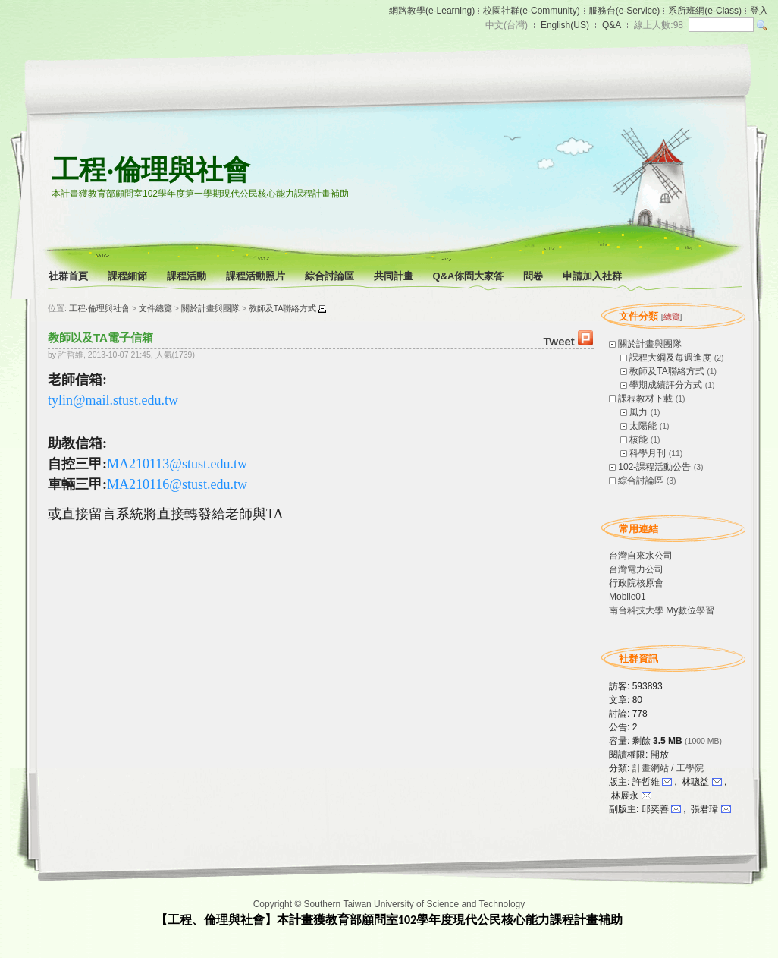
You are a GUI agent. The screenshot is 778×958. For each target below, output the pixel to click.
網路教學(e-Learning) (432, 10)
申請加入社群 (593, 276)
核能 (638, 439)
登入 (759, 10)
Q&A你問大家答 (470, 276)
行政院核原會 (636, 583)
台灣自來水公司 (641, 555)
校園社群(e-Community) (531, 10)
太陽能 (643, 426)
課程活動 (188, 276)
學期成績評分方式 (665, 385)
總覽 (671, 316)
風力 (638, 412)
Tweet (558, 341)
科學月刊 (647, 453)
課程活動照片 (256, 276)
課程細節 (128, 276)
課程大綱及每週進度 (670, 357)
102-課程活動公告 (654, 467)
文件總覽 (155, 308)
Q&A (611, 25)
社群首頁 (69, 276)
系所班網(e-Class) (705, 10)
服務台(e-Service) (624, 10)
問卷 (534, 276)
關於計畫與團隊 (650, 344)
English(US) (565, 25)
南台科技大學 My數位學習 (661, 610)
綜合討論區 (330, 276)
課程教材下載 (645, 398)
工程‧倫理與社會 (151, 169)
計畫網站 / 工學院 (668, 768)
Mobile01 (627, 596)
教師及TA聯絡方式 (666, 371)
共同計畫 (395, 276)
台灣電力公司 (636, 569)
